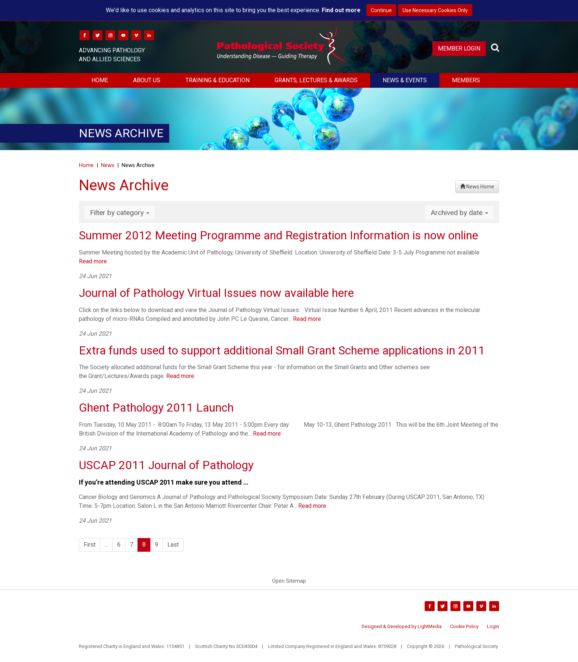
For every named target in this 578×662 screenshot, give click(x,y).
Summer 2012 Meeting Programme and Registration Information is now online (278, 235)
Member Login (459, 48)
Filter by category (119, 212)
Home (99, 80)
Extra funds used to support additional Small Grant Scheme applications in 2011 (282, 350)
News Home (477, 187)
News (107, 165)
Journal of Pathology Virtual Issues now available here (216, 293)
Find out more (341, 10)
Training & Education (217, 80)
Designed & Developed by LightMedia (402, 626)
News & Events (405, 80)
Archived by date (459, 212)
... (106, 544)
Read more (93, 261)
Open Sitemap (289, 581)
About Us (146, 80)
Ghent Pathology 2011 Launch (156, 408)
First (89, 544)
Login (493, 626)
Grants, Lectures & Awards (316, 80)
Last (173, 544)
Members (466, 80)
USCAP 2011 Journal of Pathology (166, 465)
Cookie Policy (464, 626)
